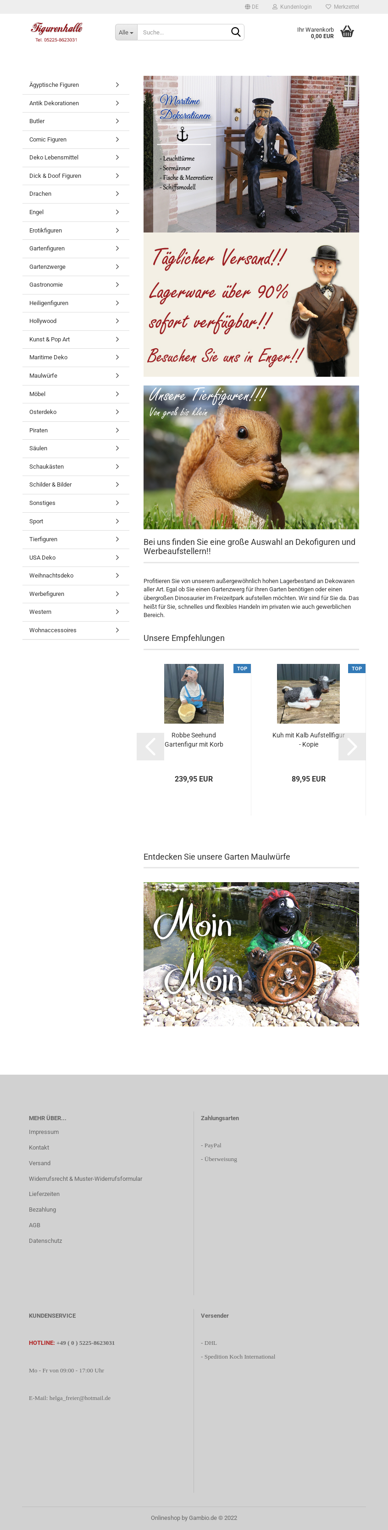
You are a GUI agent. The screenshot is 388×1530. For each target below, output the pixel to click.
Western (40, 611)
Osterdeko (42, 411)
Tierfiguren (43, 539)
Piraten (38, 430)
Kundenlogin (292, 7)
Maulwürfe (43, 375)
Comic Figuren (48, 139)
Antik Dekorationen (54, 103)
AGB (34, 1225)
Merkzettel (342, 7)
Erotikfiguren (45, 230)
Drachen (40, 193)
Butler (36, 121)
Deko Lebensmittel (53, 157)
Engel (36, 212)
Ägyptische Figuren (54, 84)
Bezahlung (42, 1209)
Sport (36, 521)
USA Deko (42, 557)
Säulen (38, 448)
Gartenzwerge (47, 266)
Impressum (44, 1131)
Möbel (37, 394)
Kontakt (39, 1147)
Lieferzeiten (44, 1193)
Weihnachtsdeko (51, 575)
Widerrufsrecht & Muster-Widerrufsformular (85, 1178)
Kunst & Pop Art (49, 339)
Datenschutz (45, 1240)
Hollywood (42, 320)
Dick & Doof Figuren (55, 175)
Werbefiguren (46, 593)
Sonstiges (42, 502)
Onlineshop (165, 1517)
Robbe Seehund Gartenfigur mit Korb (194, 739)
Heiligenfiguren (48, 303)
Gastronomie (46, 284)
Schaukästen (46, 466)
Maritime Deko (48, 357)
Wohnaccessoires (53, 630)
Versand (39, 1163)
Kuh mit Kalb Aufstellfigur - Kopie (308, 739)
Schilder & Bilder (50, 484)
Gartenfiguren (47, 248)
